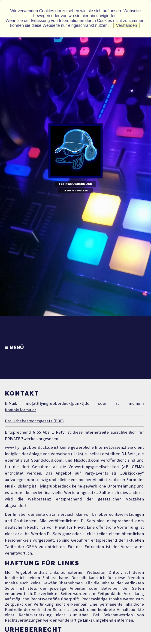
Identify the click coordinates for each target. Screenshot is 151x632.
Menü (14, 347)
